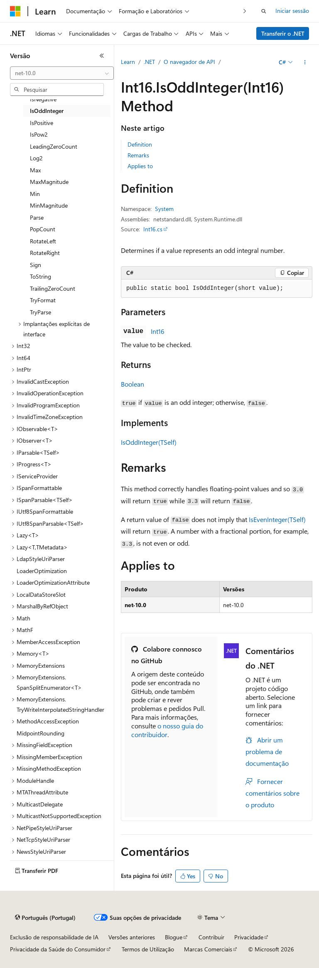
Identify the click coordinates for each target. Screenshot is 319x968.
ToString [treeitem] (40, 276)
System (164, 209)
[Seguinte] (245, 11)
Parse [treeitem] (37, 217)
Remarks (138, 155)
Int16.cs (152, 229)
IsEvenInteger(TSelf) (277, 519)
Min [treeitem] (35, 194)
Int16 (157, 331)
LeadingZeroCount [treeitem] (53, 146)
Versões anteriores (131, 937)
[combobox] (62, 73)
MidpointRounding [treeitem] (40, 733)
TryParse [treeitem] (40, 312)
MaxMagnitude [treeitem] (49, 182)
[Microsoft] (15, 11)
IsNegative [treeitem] (43, 99)
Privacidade (248, 937)
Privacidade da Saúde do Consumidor (58, 949)
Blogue (173, 937)
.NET (149, 62)
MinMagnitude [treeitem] (49, 205)
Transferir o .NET (282, 33)
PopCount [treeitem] (42, 229)
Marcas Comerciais (208, 949)
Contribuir (211, 937)
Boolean (132, 384)
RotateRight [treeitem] (45, 253)
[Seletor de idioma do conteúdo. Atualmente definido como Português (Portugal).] (45, 917)
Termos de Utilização (148, 949)
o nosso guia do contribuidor (167, 730)
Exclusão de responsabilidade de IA (54, 937)
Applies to (140, 166)
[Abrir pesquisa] (263, 11)
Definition (140, 144)
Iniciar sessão (292, 11)
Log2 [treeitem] (36, 158)
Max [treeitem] (35, 170)
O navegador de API (189, 62)
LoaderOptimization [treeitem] (42, 571)
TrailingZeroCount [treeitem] (52, 288)
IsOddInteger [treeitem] (47, 111)
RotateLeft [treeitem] (43, 241)
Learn (128, 62)
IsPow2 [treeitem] (39, 134)
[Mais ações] (305, 62)
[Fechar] (101, 55)
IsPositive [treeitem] (41, 123)
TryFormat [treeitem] (43, 300)
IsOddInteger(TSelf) (149, 442)
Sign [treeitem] (35, 265)
